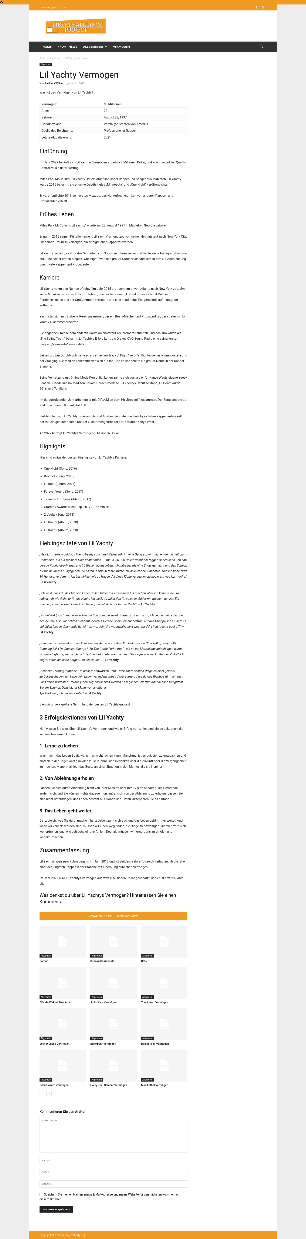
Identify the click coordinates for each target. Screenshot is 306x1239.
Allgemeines (95, 47)
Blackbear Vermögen (103, 1043)
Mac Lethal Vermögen (154, 1085)
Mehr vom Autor (127, 915)
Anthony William (54, 83)
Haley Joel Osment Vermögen (108, 1085)
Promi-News (67, 47)
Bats (144, 961)
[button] (261, 47)
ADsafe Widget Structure (55, 1002)
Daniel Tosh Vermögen (155, 1043)
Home (47, 47)
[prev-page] (42, 1093)
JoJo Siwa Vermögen (103, 1002)
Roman (44, 961)
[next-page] (49, 1093)
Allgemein (55, 58)
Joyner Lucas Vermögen (54, 1043)
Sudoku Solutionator (102, 961)
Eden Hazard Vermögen (54, 1085)
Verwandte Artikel (100, 915)
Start (42, 58)
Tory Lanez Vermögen (154, 1002)
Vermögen (121, 47)
